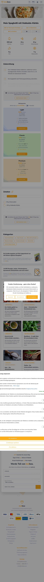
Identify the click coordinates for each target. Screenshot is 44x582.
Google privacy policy (31, 388)
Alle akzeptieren (32, 297)
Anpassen (10, 297)
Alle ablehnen (20, 297)
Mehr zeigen (16, 385)
